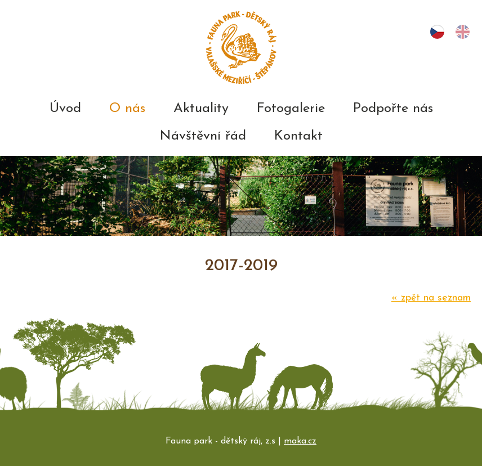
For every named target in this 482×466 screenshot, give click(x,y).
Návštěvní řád (203, 136)
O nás (127, 108)
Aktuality (201, 108)
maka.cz (300, 441)
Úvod (65, 108)
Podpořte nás (393, 108)
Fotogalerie (291, 108)
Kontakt (298, 136)
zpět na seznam (431, 298)
